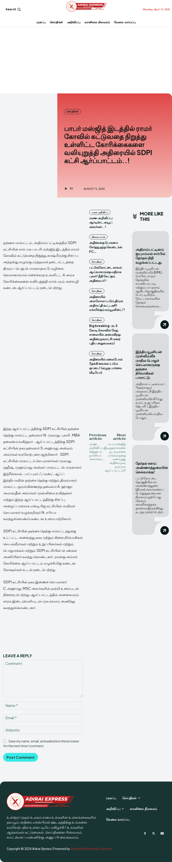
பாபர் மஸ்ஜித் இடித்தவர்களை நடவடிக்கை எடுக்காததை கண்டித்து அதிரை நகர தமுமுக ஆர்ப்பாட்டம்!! (115, 457)
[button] (14, 9)
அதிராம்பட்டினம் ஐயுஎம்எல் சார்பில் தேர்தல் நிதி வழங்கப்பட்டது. (150, 256)
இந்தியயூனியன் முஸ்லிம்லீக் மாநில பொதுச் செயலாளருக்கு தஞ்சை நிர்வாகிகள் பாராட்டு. (148, 364)
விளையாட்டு (98, 237)
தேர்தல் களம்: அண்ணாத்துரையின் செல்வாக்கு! (151, 467)
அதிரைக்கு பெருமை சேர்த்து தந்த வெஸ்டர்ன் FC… (105, 246)
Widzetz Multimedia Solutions (92, 849)
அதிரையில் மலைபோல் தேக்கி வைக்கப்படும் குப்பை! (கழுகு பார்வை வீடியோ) (106, 365)
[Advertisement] (86, 60)
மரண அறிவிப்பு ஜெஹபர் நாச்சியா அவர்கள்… (97, 451)
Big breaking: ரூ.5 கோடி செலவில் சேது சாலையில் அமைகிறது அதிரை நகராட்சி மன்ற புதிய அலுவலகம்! (105, 334)
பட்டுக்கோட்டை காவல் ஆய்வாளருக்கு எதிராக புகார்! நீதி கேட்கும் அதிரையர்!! (105, 273)
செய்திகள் (72, 111)
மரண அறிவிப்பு (100, 212)
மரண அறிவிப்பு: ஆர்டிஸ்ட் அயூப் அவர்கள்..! (101, 222)
